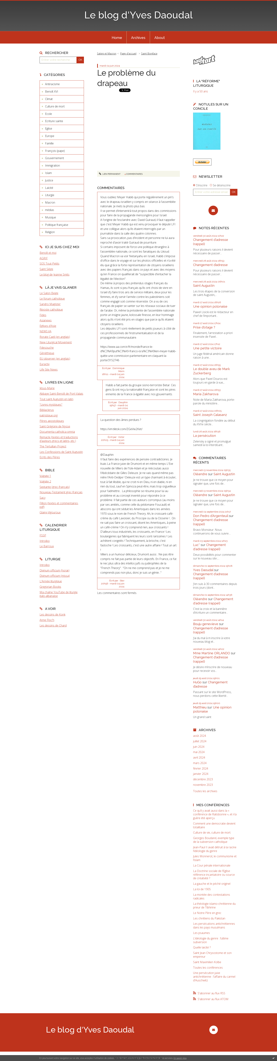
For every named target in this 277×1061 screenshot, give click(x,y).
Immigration (52, 165)
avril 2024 (199, 757)
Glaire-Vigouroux (50, 512)
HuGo (197, 682)
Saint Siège (46, 269)
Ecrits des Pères (50, 457)
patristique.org (49, 415)
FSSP (43, 535)
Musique (50, 217)
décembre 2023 (203, 779)
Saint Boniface (149, 53)
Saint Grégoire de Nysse (55, 426)
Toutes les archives (205, 791)
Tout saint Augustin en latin (56, 399)
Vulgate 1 (45, 476)
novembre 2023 (203, 785)
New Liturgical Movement (56, 342)
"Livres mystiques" (51, 405)
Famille (49, 143)
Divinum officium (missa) (55, 576)
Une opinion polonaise (210, 306)
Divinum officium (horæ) (54, 570)
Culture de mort (55, 106)
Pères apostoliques (52, 421)
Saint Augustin (203, 285)
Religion (50, 232)
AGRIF (44, 258)
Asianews (46, 320)
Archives (138, 38)
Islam (48, 173)
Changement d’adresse (210, 265)
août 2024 (199, 736)
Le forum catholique (52, 299)
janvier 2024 (200, 774)
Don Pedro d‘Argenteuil (210, 516)
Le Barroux (47, 546)
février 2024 (200, 768)
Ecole (48, 114)
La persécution (204, 435)
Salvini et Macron (106, 53)
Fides (43, 315)
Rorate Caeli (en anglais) (55, 337)
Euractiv (44, 364)
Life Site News (49, 369)
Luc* (196, 545)
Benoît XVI (51, 91)
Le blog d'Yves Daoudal (138, 15)
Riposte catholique (51, 309)
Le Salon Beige (49, 293)
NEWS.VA (45, 331)
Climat (49, 99)
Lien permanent (109, 185)
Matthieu (200, 707)
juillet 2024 (199, 741)
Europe (49, 136)
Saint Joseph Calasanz (210, 415)
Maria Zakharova (205, 394)
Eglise (48, 128)
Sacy (42, 498)
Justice (49, 180)
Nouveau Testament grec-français (61, 492)
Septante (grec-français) (55, 487)
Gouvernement (54, 158)
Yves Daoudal (203, 570)
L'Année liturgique (51, 581)
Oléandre (200, 474)
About (159, 38)
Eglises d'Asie (48, 326)
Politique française (56, 225)
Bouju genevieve (205, 624)
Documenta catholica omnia (57, 432)
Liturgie (49, 195)
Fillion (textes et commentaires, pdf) (59, 505)
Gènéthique (47, 353)
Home (117, 38)
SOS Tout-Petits (49, 263)
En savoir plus (180, 1058)
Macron (50, 202)
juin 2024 (198, 747)
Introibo (45, 541)
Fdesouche (47, 348)
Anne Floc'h (47, 620)
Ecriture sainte (54, 121)
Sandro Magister (50, 304)
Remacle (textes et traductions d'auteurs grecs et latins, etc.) (59, 439)
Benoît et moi (48, 253)
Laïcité (49, 188)
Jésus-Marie (47, 388)
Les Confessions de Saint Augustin (61, 452)
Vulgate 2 (45, 481)
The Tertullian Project (53, 446)
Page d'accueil (128, 53)
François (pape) (55, 151)
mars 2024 (200, 763)
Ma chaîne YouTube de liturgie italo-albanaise (59, 594)
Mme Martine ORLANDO (211, 653)
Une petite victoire (207, 348)
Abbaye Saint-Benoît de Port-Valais (61, 394)
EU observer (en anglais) (55, 359)
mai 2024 (199, 752)
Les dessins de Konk (52, 614)
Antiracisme (52, 84)
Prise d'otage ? (204, 327)
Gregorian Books (50, 587)
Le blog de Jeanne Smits (54, 274)
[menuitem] (116, 37)
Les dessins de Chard (53, 625)
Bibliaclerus (47, 410)
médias (49, 210)
